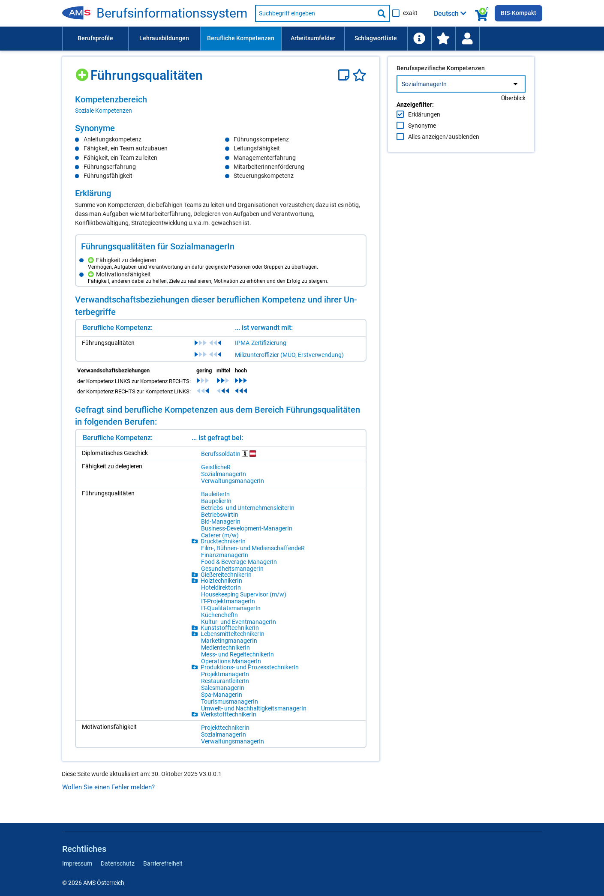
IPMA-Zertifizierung (260, 342)
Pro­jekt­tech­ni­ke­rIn (225, 728)
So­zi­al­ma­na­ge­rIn (223, 474)
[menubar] (302, 39)
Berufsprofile (95, 38)
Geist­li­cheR (216, 467)
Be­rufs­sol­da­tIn (228, 453)
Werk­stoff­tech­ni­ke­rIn (228, 714)
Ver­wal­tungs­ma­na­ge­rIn (232, 481)
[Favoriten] (359, 75)
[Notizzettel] (345, 75)
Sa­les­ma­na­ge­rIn (222, 688)
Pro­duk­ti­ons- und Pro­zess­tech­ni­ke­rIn (250, 667)
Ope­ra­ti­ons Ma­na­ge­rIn (231, 661)
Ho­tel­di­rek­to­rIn (221, 587)
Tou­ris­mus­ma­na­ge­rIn (229, 701)
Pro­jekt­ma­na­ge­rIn (225, 674)
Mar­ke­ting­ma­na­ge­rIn (229, 641)
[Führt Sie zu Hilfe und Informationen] (419, 39)
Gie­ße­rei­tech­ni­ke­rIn (226, 575)
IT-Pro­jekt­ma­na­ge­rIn (228, 601)
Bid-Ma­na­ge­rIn (220, 521)
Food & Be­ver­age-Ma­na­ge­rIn (239, 562)
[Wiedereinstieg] (467, 39)
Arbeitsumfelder (313, 38)
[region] (221, 104)
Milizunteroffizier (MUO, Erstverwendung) (289, 354)
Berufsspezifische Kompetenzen (441, 86)
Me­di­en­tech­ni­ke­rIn (225, 647)
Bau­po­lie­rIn (216, 501)
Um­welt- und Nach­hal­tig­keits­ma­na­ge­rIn (254, 708)
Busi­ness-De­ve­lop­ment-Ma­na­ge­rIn (246, 528)
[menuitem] (95, 39)
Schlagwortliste (376, 38)
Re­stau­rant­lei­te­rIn (225, 681)
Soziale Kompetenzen (103, 110)
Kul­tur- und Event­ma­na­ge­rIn (238, 622)
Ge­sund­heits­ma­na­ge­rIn (232, 569)
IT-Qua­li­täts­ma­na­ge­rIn (231, 608)
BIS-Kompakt (518, 12)
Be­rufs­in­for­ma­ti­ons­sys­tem (171, 13)
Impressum (77, 863)
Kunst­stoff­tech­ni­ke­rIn (230, 628)
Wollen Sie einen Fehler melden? (108, 787)
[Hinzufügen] (83, 72)
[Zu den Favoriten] (443, 39)
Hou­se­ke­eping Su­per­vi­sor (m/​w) (243, 594)
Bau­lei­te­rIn (215, 494)
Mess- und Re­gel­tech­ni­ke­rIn (237, 654)
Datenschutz (118, 863)
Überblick (513, 116)
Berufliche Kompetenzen (240, 38)
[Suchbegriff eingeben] (314, 13)
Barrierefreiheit (163, 863)
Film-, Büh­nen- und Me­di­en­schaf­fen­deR (253, 548)
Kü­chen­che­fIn (219, 615)
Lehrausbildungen (164, 38)
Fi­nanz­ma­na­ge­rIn (224, 555)
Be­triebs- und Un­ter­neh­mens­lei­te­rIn (247, 508)
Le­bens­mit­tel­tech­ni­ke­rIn (232, 634)
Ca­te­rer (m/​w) (220, 535)
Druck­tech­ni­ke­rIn (223, 541)
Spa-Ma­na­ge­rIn (221, 695)
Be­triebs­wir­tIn (219, 515)
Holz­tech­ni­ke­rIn (221, 581)
